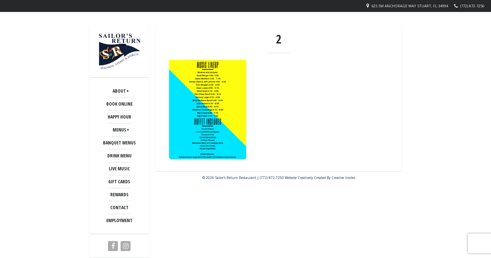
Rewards (119, 194)
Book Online (119, 104)
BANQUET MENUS (119, 142)
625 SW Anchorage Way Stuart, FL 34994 (409, 5)
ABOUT (119, 91)
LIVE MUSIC (119, 168)
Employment (119, 220)
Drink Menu (119, 155)
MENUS (119, 130)
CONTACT (119, 207)
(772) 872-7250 (472, 5)
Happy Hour (119, 117)
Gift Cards (119, 181)
